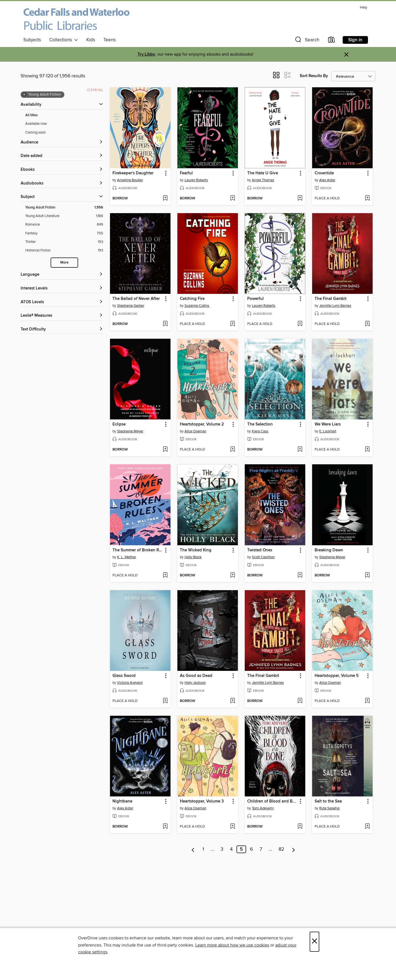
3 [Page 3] (222, 849)
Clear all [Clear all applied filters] (95, 90)
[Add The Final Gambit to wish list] (367, 324)
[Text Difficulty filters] (62, 329)
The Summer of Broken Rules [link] (137, 550)
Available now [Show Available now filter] (36, 123)
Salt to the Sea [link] (328, 801)
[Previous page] (193, 849)
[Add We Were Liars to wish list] (367, 449)
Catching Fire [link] (192, 298)
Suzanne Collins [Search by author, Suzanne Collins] (197, 305)
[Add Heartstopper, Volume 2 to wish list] (232, 449)
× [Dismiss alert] (346, 54)
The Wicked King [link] (195, 550)
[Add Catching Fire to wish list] (232, 324)
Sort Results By (314, 75)
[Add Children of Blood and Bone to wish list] (299, 826)
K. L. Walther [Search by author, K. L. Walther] (126, 557)
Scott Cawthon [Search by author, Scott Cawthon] (263, 557)
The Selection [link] (260, 424)
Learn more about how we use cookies (232, 945)
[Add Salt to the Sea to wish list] (367, 826)
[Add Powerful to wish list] (299, 324)
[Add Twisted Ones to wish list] (299, 575)
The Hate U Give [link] (262, 173)
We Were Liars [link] (328, 424)
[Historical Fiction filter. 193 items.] (64, 250)
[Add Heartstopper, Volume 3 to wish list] (232, 826)
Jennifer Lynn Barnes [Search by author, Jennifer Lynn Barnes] (335, 305)
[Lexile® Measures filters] (62, 316)
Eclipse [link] (119, 424)
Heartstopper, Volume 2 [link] (202, 424)
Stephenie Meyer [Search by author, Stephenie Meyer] (130, 431)
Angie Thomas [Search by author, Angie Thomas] (263, 180)
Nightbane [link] (122, 801)
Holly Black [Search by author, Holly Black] (193, 557)
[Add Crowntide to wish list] (367, 198)
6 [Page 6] (251, 849)
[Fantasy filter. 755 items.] (64, 233)
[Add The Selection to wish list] (299, 449)
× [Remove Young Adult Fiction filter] (24, 95)
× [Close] (314, 942)
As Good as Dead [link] (196, 675)
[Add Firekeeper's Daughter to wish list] (165, 198)
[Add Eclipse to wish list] (165, 449)
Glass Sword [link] (124, 675)
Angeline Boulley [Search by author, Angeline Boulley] (130, 180)
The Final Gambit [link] (330, 298)
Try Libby (146, 54)
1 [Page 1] (203, 849)
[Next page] (293, 849)
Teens (109, 40)
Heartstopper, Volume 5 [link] (337, 675)
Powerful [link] (255, 298)
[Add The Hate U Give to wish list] (299, 198)
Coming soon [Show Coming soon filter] (35, 132)
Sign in (355, 40)
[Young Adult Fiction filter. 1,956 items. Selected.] (64, 207)
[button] (306, 41)
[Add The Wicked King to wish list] (232, 575)
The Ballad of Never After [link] (136, 298)
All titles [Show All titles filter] (31, 115)
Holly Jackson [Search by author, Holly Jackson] (195, 682)
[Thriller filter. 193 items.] (64, 242)
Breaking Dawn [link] (329, 550)
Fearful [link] (186, 173)
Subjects (32, 40)
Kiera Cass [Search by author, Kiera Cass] (260, 431)
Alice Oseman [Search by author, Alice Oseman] (195, 431)
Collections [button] (63, 40)
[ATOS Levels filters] (62, 302)
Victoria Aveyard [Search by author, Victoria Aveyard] (129, 682)
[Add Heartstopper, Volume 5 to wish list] (367, 701)
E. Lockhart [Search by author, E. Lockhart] (327, 431)
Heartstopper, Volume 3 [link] (202, 801)
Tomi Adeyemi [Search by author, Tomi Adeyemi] (263, 808)
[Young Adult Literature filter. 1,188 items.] (64, 216)
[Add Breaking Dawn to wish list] (367, 575)
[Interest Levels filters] (62, 288)
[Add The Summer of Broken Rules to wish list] (165, 575)
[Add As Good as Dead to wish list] (232, 701)
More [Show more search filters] (64, 262)
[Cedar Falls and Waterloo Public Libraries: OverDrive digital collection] (76, 19)
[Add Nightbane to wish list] (165, 826)
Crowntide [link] (324, 173)
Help (363, 8)
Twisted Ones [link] (259, 550)
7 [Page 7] (261, 849)
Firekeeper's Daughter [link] (132, 173)
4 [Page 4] (231, 849)
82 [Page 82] (281, 849)
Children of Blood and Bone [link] (272, 801)
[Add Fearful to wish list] (232, 198)
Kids (90, 40)
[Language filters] (62, 275)
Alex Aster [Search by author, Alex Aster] (327, 180)
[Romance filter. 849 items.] (64, 224)
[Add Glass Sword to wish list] (165, 701)
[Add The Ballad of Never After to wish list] (165, 324)
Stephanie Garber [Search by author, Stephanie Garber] (130, 305)
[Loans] (331, 41)
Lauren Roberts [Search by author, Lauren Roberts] (196, 180)
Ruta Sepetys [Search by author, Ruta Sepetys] (329, 808)
